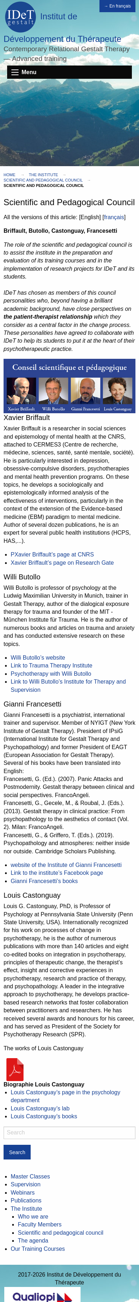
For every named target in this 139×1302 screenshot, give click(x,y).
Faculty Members (40, 1224)
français (114, 217)
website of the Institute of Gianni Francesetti (66, 865)
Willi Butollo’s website (38, 658)
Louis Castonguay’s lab (40, 1108)
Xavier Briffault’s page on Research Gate (62, 563)
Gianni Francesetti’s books (44, 881)
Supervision (26, 1184)
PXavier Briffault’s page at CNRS (52, 554)
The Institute (43, 175)
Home (9, 175)
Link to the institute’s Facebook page (57, 873)
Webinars (23, 1193)
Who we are (33, 1217)
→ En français (117, 6)
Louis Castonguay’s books (44, 1116)
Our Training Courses (38, 1249)
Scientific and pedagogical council (43, 180)
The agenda (33, 1241)
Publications (26, 1200)
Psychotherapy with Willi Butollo (51, 674)
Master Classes (30, 1176)
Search (17, 1152)
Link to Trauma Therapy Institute (51, 665)
